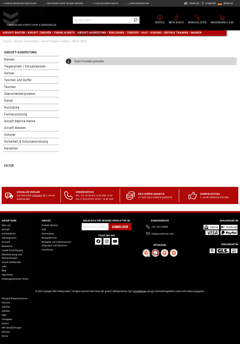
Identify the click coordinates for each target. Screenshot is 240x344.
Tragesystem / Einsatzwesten (25, 66)
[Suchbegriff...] (102, 20)
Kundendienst (9, 233)
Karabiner (11, 148)
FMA (4, 315)
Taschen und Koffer (18, 80)
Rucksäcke (11, 107)
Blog (4, 270)
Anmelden (120, 226)
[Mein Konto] (176, 19)
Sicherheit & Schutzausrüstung (26, 141)
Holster (9, 73)
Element (6, 302)
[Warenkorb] (222, 19)
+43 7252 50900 (160, 226)
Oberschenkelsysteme (19, 93)
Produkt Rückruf (50, 225)
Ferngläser (7, 319)
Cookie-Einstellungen (12, 250)
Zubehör (6, 306)
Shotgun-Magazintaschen (15, 298)
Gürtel (8, 100)
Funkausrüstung (15, 114)
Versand (37, 195)
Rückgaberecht (49, 237)
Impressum (7, 274)
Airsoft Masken (15, 127)
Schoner (10, 134)
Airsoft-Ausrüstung (20, 52)
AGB (44, 229)
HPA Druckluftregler (12, 327)
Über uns (6, 225)
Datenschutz (48, 233)
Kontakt (6, 229)
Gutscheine (47, 249)
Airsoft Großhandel (11, 262)
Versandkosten (139, 291)
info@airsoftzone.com (163, 233)
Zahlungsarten (9, 237)
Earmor (5, 323)
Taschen (10, 86)
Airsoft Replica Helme (19, 121)
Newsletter (7, 246)
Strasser (6, 331)
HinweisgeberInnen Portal (15, 278)
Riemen (9, 59)
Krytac (5, 335)
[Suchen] (136, 20)
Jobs (4, 266)
